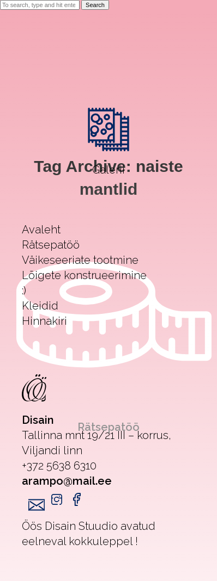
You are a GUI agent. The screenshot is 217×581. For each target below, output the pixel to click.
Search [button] (95, 5)
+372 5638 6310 (59, 465)
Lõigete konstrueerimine (84, 275)
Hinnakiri (44, 320)
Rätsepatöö (51, 244)
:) (24, 290)
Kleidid (40, 305)
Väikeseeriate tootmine (80, 260)
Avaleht (41, 229)
